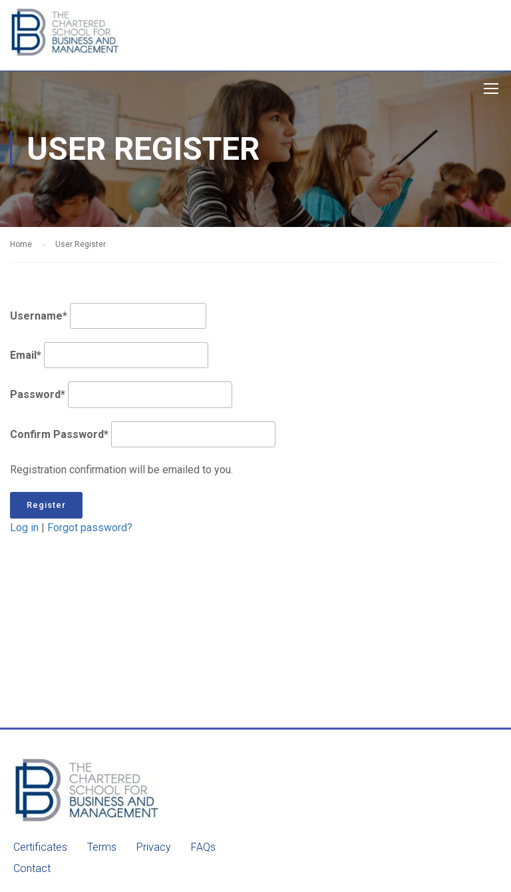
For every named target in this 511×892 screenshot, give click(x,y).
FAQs (203, 847)
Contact (32, 868)
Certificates (40, 847)
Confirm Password (59, 434)
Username (38, 316)
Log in (24, 527)
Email (25, 355)
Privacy (153, 847)
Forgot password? (89, 527)
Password (37, 394)
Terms (101, 847)
